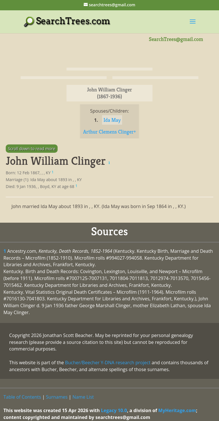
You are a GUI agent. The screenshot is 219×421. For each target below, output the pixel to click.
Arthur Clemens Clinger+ (109, 131)
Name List (83, 397)
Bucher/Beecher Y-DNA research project (107, 362)
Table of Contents (22, 397)
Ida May (112, 120)
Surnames (56, 397)
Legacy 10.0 (114, 410)
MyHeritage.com (177, 410)
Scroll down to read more (31, 148)
